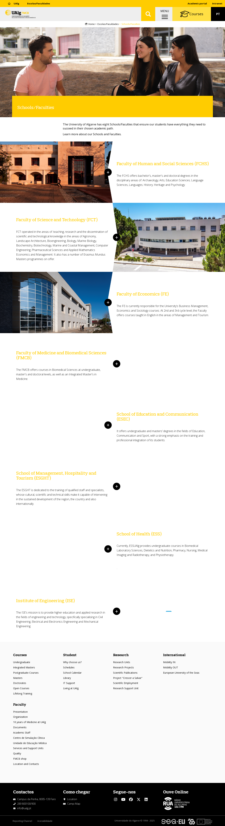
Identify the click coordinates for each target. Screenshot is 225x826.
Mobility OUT (170, 667)
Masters (17, 678)
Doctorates (19, 683)
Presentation (20, 711)
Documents (19, 727)
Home (91, 24)
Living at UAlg (71, 688)
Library (67, 678)
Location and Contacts (26, 764)
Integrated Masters (24, 667)
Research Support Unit (126, 688)
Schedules (69, 667)
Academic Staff (21, 732)
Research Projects (123, 667)
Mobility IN (169, 662)
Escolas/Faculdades (38, 3)
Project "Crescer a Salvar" (127, 678)
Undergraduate (21, 662)
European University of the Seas (181, 672)
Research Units (121, 662)
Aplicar (148, 14)
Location (72, 799)
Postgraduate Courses (26, 672)
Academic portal (197, 3)
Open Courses (21, 688)
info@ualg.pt (24, 808)
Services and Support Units (28, 748)
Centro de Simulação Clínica (29, 737)
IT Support (69, 683)
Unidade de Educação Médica (30, 743)
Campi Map (73, 803)
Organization (20, 716)
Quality (17, 753)
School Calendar (72, 672)
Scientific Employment (125, 683)
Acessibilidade (44, 820)
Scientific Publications (125, 672)
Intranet (217, 3)
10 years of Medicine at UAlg (29, 722)
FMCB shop (19, 758)
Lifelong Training (22, 693)
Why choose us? (72, 662)
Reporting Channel (22, 820)
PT (218, 14)
